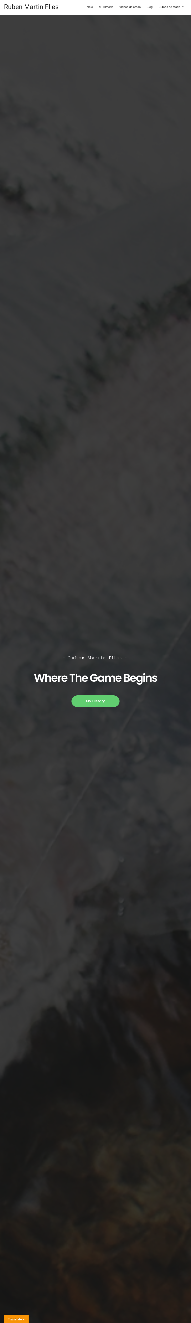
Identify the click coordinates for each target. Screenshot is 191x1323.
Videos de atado (130, 7)
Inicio (89, 7)
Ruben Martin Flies (33, 7)
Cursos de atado (169, 7)
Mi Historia (106, 7)
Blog (150, 7)
